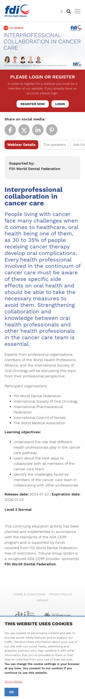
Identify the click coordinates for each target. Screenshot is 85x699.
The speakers (54, 144)
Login (60, 104)
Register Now (32, 104)
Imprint (42, 600)
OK (11, 692)
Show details (14, 681)
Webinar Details (21, 144)
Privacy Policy (60, 594)
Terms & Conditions (29, 594)
